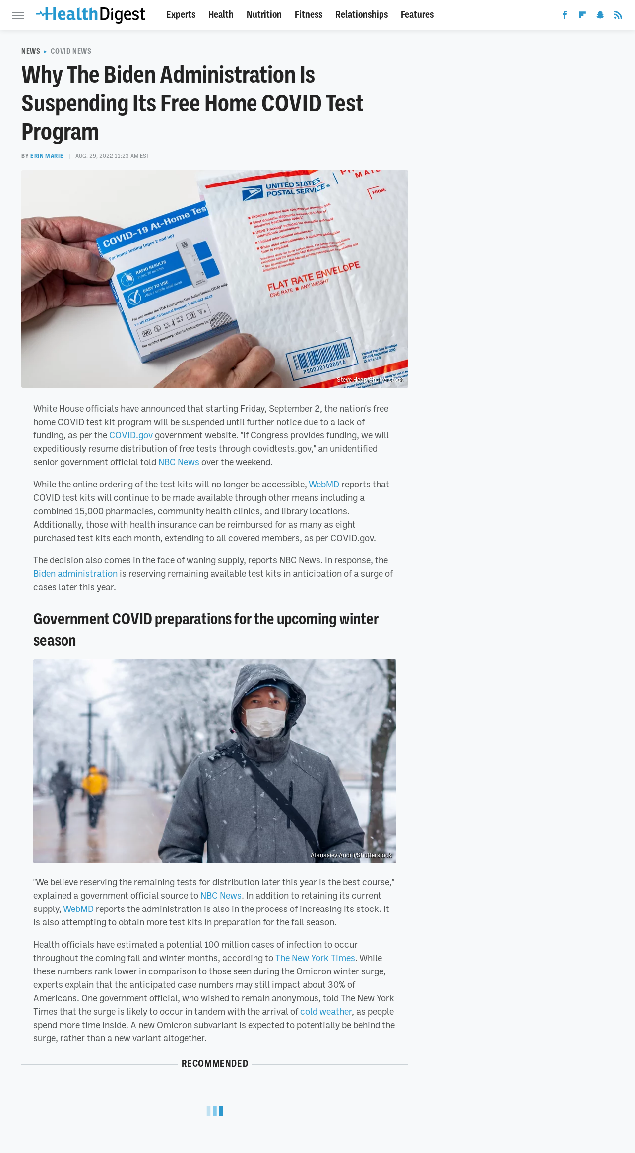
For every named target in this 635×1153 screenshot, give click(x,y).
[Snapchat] (600, 17)
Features (417, 14)
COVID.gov (131, 434)
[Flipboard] (582, 17)
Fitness (308, 14)
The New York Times (315, 957)
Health (221, 14)
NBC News (178, 461)
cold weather (326, 1011)
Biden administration (75, 573)
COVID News (71, 51)
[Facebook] (565, 17)
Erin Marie (47, 155)
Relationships (361, 14)
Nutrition (264, 14)
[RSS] (618, 17)
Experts (180, 14)
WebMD (324, 484)
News (30, 51)
